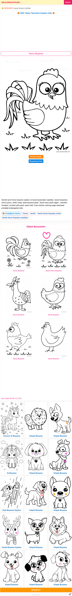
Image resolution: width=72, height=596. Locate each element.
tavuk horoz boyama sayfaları (15, 218)
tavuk (32, 213)
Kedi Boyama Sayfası (12, 510)
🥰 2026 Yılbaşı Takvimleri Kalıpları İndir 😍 (36, 13)
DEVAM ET (36, 590)
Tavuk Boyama (53, 315)
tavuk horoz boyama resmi (49, 213)
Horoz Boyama (18, 271)
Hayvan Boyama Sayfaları (22, 8)
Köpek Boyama (11, 585)
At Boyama (11, 473)
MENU (68, 2)
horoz (25, 213)
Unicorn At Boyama (11, 436)
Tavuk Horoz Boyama (53, 271)
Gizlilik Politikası (36, 595)
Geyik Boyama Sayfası (11, 547)
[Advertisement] (36, 33)
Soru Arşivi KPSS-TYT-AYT (11, 398)
